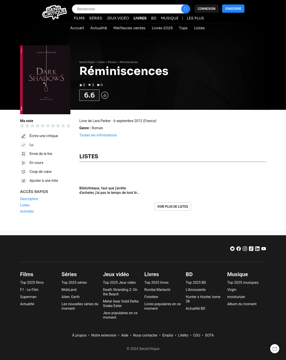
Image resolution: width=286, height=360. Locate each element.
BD (189, 274)
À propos (79, 335)
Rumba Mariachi (157, 290)
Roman (112, 62)
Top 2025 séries (74, 282)
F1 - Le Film (29, 290)
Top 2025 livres (156, 282)
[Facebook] (238, 250)
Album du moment (242, 304)
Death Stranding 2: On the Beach (120, 292)
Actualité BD (195, 308)
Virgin (231, 290)
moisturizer (236, 297)
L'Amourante (196, 290)
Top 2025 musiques (243, 282)
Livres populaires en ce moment (162, 306)
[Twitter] (232, 250)
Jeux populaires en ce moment (120, 315)
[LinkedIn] (257, 250)
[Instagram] (245, 250)
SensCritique (87, 62)
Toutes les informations (98, 135)
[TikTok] (251, 250)
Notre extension (104, 335)
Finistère (151, 297)
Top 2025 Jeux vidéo (119, 282)
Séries (69, 274)
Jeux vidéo (116, 274)
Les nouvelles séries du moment (79, 306)
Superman (28, 297)
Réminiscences (129, 62)
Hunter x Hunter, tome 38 (203, 299)
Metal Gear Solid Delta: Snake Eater (121, 303)
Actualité (27, 304)
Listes (88, 156)
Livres (101, 62)
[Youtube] (263, 250)
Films (26, 274)
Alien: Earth (70, 297)
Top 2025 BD (196, 282)
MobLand (68, 290)
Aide (124, 335)
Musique (237, 274)
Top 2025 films (32, 282)
